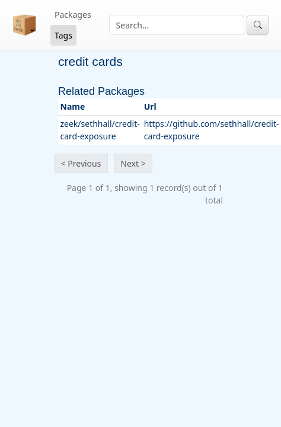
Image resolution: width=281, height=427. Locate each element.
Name (72, 106)
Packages (73, 14)
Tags (63, 35)
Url (150, 106)
